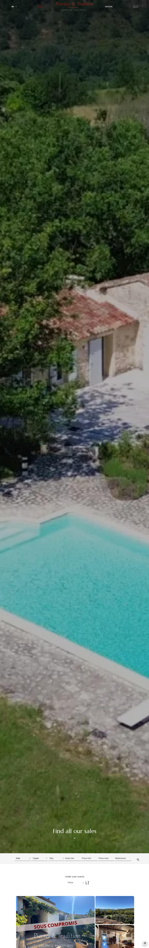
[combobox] (23, 858)
